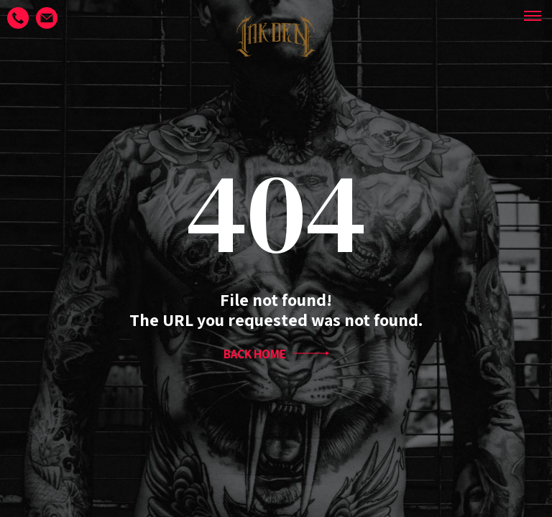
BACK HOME (276, 354)
